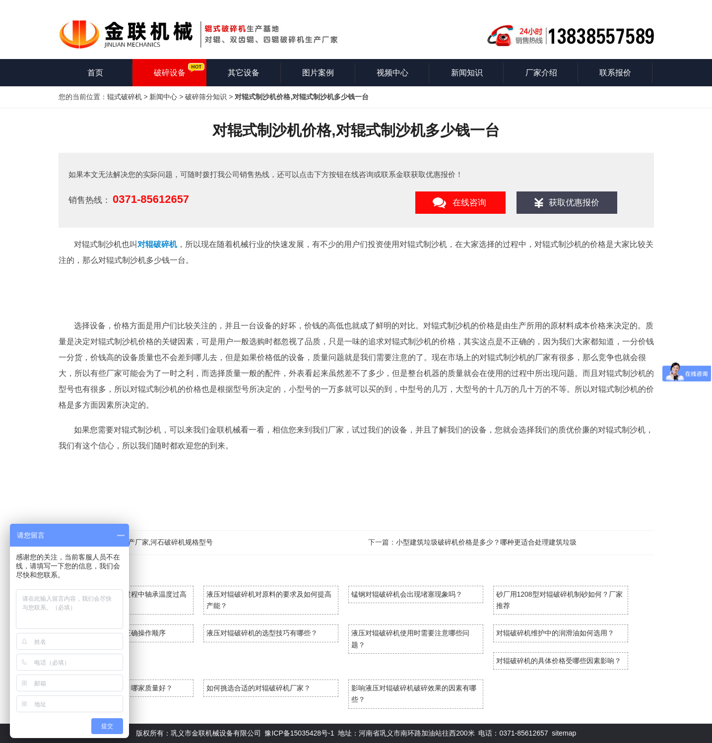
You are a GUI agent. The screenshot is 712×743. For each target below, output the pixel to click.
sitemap (564, 733)
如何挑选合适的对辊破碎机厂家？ (258, 688)
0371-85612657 (151, 199)
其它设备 (243, 72)
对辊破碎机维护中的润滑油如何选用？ (555, 633)
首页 (95, 72)
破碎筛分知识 (206, 97)
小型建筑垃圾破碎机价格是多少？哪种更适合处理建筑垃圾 (486, 542)
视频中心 (392, 72)
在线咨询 (469, 202)
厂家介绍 (541, 72)
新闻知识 (467, 72)
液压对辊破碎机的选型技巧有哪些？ (262, 633)
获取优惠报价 (574, 202)
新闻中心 (163, 97)
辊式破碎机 (124, 97)
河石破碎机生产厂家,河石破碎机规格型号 (149, 542)
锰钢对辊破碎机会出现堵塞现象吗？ (406, 594)
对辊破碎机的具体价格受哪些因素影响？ (558, 661)
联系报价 (615, 72)
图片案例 (318, 72)
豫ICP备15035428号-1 (299, 733)
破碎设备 (170, 72)
